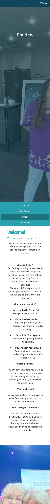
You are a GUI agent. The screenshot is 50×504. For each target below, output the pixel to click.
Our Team (24, 211)
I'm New (24, 216)
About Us (24, 205)
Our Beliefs (25, 222)
